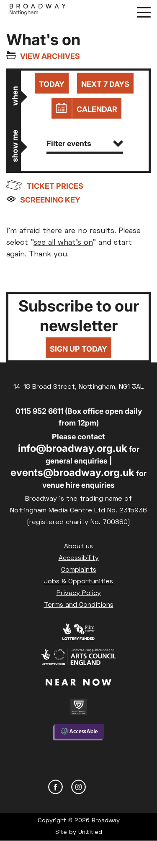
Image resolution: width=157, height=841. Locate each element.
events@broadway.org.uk (72, 472)
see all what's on (63, 242)
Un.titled (90, 832)
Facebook (55, 787)
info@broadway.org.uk (72, 448)
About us (78, 547)
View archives (50, 56)
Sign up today (78, 349)
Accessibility (79, 558)
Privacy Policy (79, 593)
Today (51, 84)
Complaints (78, 570)
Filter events (84, 143)
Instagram (78, 787)
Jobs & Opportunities (78, 582)
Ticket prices (55, 186)
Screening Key (50, 199)
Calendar (97, 109)
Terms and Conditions (78, 605)
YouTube (101, 787)
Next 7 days (105, 84)
